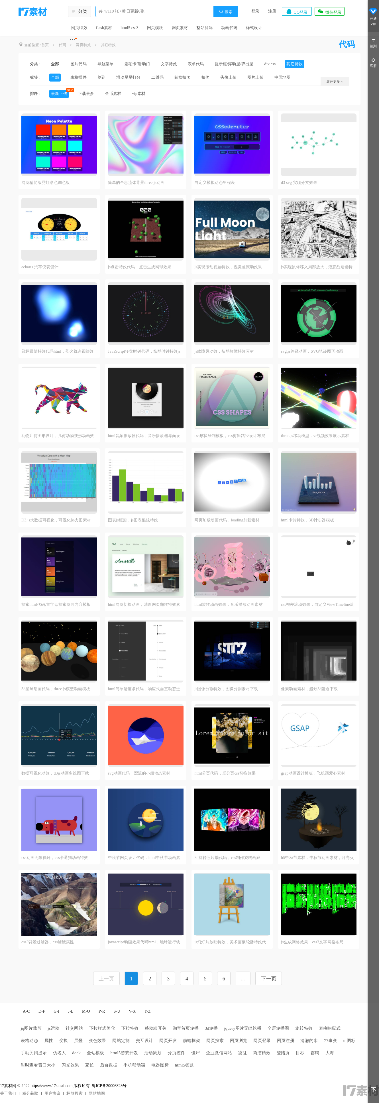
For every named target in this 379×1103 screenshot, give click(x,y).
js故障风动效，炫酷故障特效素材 (224, 351)
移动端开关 (155, 1028)
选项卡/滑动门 (137, 64)
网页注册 (285, 1040)
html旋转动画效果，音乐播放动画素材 (228, 604)
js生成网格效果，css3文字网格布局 (312, 942)
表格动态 (29, 1040)
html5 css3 (129, 28)
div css (270, 64)
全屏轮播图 (278, 1028)
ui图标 (349, 1040)
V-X (132, 1011)
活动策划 (153, 1053)
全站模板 (95, 1053)
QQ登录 (296, 11)
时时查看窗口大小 (38, 1065)
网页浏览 (238, 1040)
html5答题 (184, 1065)
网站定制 (121, 1040)
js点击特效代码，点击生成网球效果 (140, 267)
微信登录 (329, 11)
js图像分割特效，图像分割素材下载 (226, 689)
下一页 (268, 979)
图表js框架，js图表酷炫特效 (133, 520)
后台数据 (108, 1065)
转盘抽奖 (182, 77)
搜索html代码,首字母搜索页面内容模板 (56, 604)
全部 (55, 64)
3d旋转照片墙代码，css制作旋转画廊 (227, 858)
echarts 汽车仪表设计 (39, 267)
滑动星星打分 (128, 77)
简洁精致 (261, 1053)
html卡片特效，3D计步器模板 (307, 520)
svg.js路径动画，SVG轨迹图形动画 (312, 351)
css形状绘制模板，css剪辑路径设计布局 (229, 436)
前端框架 (191, 1040)
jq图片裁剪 (31, 1028)
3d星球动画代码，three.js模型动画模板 (55, 689)
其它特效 (108, 45)
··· (72, 39)
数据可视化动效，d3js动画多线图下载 (55, 773)
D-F (41, 1011)
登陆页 (283, 1053)
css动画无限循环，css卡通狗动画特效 (54, 858)
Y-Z (147, 1011)
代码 (62, 45)
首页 (45, 45)
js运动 (54, 1028)
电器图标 (160, 1065)
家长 (89, 1065)
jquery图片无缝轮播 (242, 1028)
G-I (56, 1011)
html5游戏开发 (124, 1053)
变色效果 (97, 1040)
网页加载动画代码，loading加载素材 (226, 520)
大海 (329, 1053)
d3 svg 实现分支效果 (299, 182)
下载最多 (86, 94)
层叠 (78, 1040)
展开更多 (334, 82)
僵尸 (195, 1053)
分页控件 (176, 1053)
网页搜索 (215, 1040)
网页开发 (168, 1040)
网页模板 (155, 28)
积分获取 (30, 1093)
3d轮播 (211, 1028)
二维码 (157, 77)
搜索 (226, 11)
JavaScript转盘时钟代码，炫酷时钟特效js (144, 351)
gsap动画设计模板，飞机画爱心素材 (313, 773)
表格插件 (78, 77)
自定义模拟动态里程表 (214, 182)
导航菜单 (105, 64)
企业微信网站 (219, 1053)
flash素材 (104, 28)
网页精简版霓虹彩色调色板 (45, 182)
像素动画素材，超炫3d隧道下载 (309, 689)
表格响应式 (330, 1028)
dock (76, 1053)
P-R (102, 1011)
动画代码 (229, 28)
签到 (101, 77)
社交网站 (74, 1028)
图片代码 (78, 64)
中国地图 (282, 77)
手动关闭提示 (34, 1053)
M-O (86, 1011)
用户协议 (52, 1093)
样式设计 (254, 28)
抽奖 (205, 77)
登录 (255, 11)
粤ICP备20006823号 (109, 1086)
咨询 (315, 1053)
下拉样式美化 (102, 1028)
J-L (71, 1011)
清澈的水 (309, 1040)
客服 (373, 62)
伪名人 (59, 1053)
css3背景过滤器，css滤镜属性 (47, 942)
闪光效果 (70, 1065)
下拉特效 (130, 1028)
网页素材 (180, 28)
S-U (117, 1011)
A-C (26, 1011)
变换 (63, 1040)
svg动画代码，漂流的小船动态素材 (139, 773)
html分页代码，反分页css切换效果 (225, 773)
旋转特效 (304, 1028)
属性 (48, 1040)
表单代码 (196, 64)
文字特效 (169, 64)
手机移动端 (134, 1065)
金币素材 (113, 94)
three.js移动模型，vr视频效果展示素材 (315, 436)
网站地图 (97, 1093)
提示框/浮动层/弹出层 (234, 64)
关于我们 (8, 1093)
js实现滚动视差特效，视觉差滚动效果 (228, 267)
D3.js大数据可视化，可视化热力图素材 (56, 520)
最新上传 (59, 94)
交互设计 (144, 1040)
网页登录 (262, 1040)
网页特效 (79, 28)
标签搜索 (74, 1093)
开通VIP (373, 16)
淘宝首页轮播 (186, 1028)
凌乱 (242, 1053)
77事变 (330, 1040)
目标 (300, 1053)
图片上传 (255, 77)
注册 (272, 11)
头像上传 (228, 77)
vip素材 (138, 94)
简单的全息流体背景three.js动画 (136, 182)
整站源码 (204, 28)
